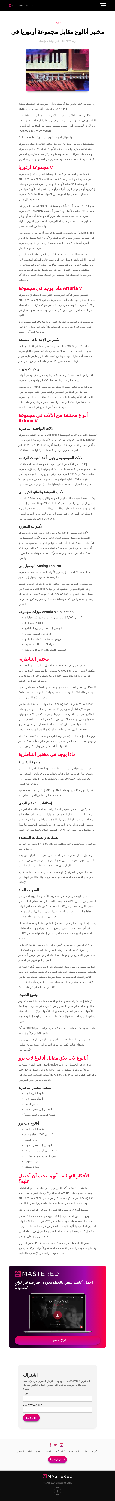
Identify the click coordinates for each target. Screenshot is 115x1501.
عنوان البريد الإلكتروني (32, 1404)
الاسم (25, 1394)
